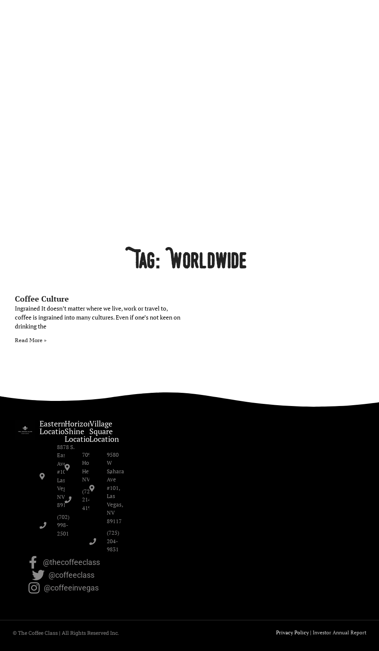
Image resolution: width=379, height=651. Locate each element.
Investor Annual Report (339, 632)
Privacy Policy (292, 632)
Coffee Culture (42, 299)
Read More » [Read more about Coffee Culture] (30, 340)
